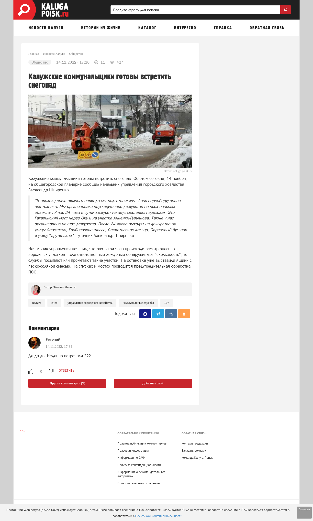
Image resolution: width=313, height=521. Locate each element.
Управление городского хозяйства (89, 302)
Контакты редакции (194, 443)
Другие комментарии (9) (67, 383)
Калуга (36, 302)
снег (54, 302)
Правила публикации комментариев (142, 443)
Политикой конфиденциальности (158, 516)
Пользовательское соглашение (138, 483)
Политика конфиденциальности (139, 465)
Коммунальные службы (138, 302)
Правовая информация (133, 450)
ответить (66, 370)
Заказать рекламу (193, 450)
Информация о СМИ (131, 457)
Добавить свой (152, 383)
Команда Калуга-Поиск (196, 457)
